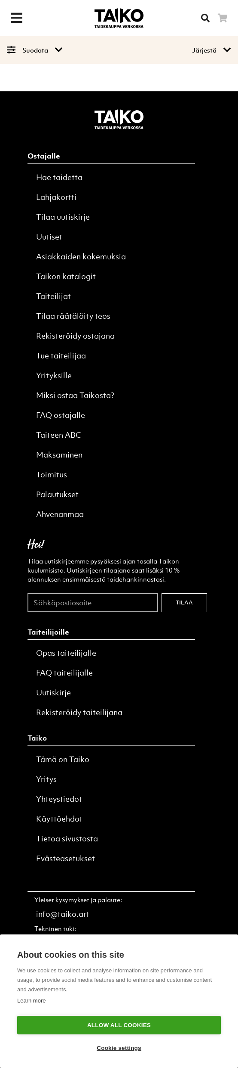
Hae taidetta (59, 177)
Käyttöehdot (59, 819)
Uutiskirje (53, 692)
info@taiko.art (62, 914)
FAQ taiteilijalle (64, 673)
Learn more (31, 1000)
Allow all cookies (119, 1025)
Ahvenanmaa (60, 514)
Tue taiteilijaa (61, 356)
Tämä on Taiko (62, 759)
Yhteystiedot (59, 799)
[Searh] (205, 18)
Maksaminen (59, 455)
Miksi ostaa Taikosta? (75, 395)
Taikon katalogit (66, 276)
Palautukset (57, 494)
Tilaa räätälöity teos (73, 316)
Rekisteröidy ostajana (75, 336)
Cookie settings (119, 1048)
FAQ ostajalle (60, 415)
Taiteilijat (53, 296)
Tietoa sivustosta (67, 839)
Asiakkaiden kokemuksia (81, 257)
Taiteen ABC (58, 435)
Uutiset (49, 237)
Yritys (46, 779)
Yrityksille (54, 375)
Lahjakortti (56, 197)
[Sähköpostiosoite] (93, 602)
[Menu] (16, 18)
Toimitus (51, 475)
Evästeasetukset (65, 858)
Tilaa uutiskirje (63, 217)
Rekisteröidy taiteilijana (79, 712)
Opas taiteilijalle (66, 653)
